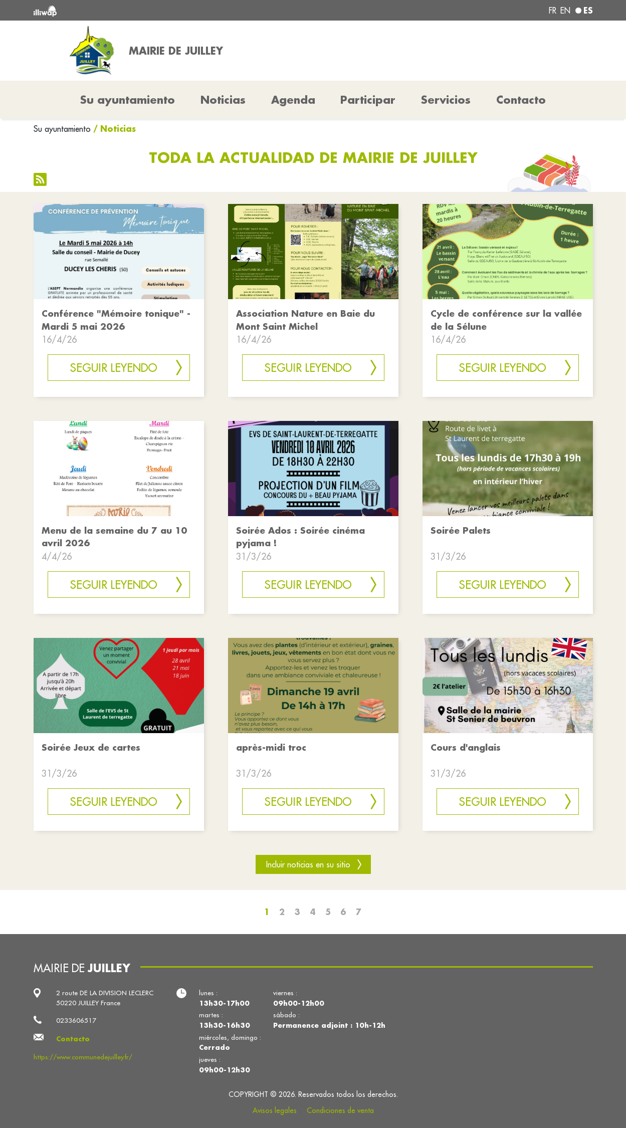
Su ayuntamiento (62, 129)
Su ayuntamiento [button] (127, 100)
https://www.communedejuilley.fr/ (83, 1057)
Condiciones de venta (340, 1110)
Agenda (293, 100)
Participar (367, 100)
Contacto (521, 100)
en (565, 11)
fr (552, 11)
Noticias (223, 100)
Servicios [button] (446, 100)
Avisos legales (275, 1110)
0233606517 (76, 1020)
